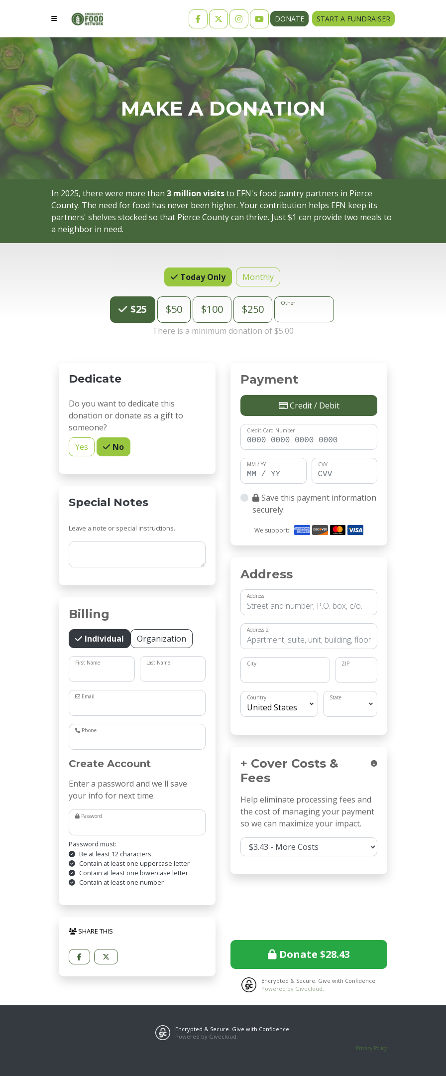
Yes (81, 446)
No (117, 446)
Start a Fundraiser (353, 18)
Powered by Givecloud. (292, 988)
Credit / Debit (309, 405)
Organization (161, 638)
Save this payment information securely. (314, 503)
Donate (289, 18)
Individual (103, 638)
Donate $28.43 (309, 954)
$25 (137, 309)
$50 (174, 309)
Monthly (258, 276)
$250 (253, 309)
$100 (212, 309)
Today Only (201, 276)
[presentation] (309, 905)
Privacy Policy (371, 1048)
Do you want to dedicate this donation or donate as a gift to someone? (126, 415)
